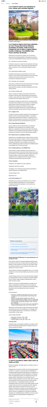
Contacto (11, 403)
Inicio (2, 3)
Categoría (8, 3)
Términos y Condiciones (14, 401)
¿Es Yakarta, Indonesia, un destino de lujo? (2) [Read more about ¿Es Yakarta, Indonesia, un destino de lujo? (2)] (19, 246)
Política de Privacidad (14, 399)
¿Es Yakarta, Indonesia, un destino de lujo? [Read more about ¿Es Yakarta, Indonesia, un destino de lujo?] (19, 244)
